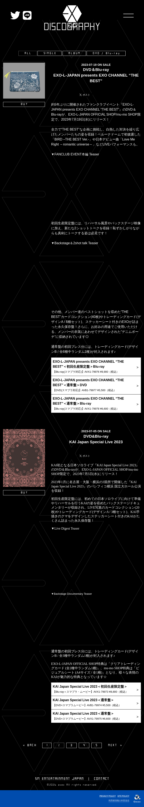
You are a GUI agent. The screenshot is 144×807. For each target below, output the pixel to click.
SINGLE (50, 53)
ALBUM (75, 53)
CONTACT (101, 779)
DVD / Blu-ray (106, 53)
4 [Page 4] (84, 745)
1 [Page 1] (47, 745)
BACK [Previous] (32, 745)
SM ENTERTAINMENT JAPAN (59, 779)
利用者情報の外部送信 (119, 800)
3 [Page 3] (72, 745)
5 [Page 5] (97, 745)
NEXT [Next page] (112, 745)
